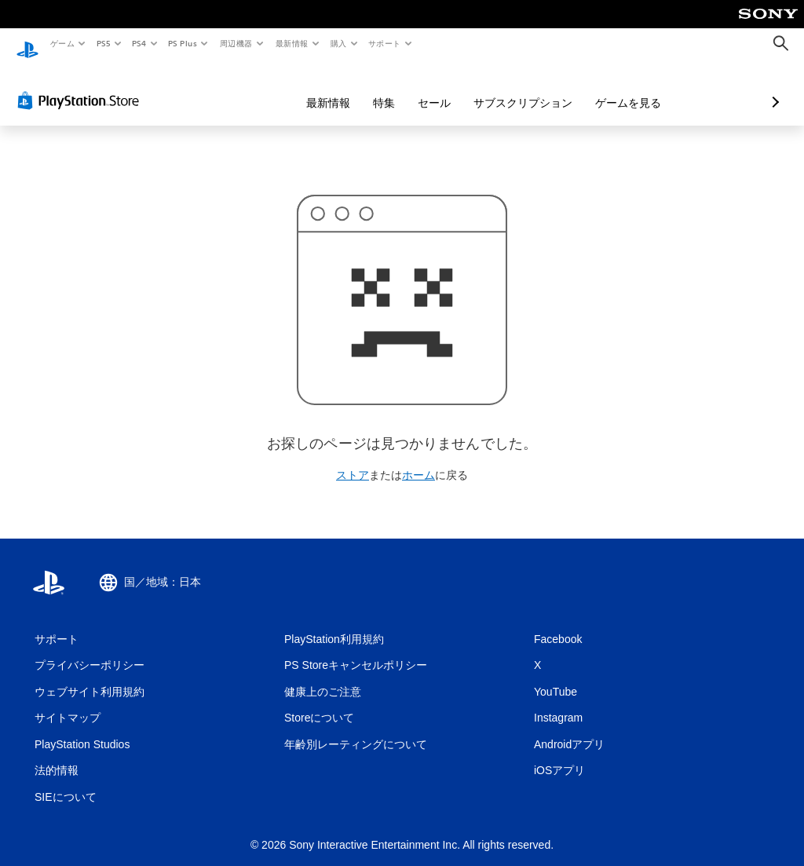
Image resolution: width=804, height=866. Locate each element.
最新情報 (291, 43)
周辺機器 (236, 43)
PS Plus (183, 43)
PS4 (140, 43)
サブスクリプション (439, 88)
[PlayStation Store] (82, 85)
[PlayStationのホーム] (27, 44)
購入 (339, 43)
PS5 (103, 43)
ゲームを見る (545, 88)
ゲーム (61, 43)
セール (350, 88)
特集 (301, 88)
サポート (384, 43)
